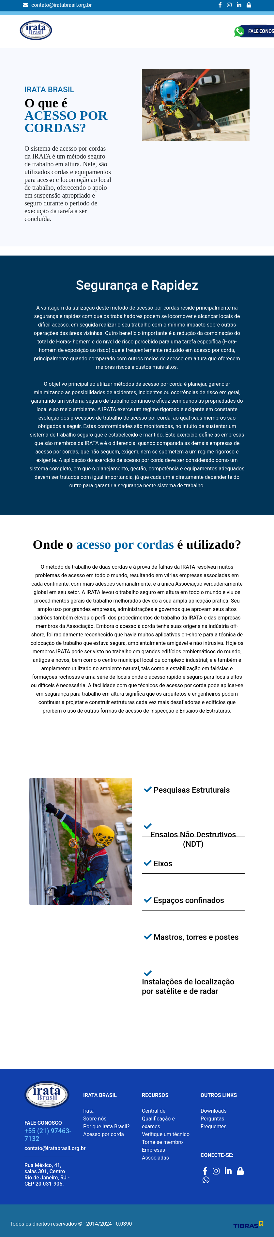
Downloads (213, 1111)
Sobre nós (95, 1119)
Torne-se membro (162, 1142)
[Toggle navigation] (258, 30)
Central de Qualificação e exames (158, 1119)
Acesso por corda (103, 1134)
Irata (88, 1111)
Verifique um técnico (166, 1134)
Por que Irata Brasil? (106, 1126)
